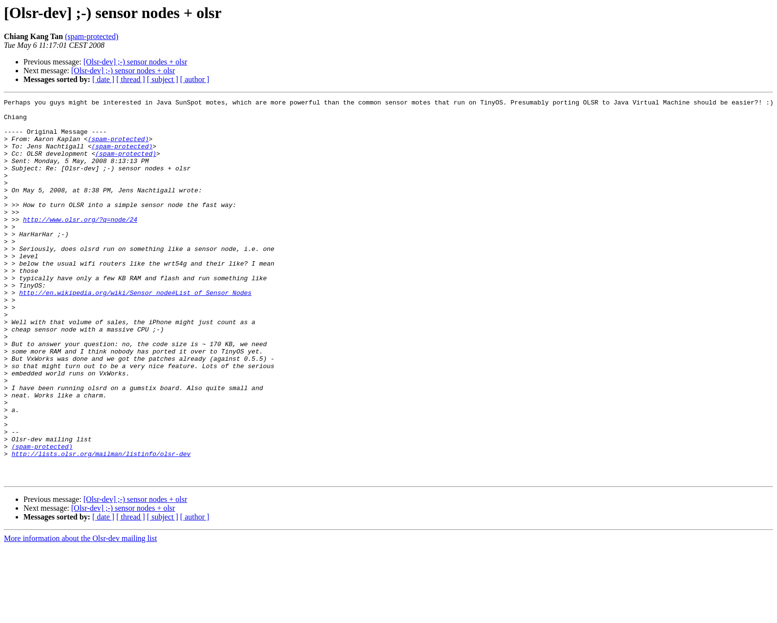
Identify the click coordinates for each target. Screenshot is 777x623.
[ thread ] (130, 79)
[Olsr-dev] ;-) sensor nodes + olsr (136, 62)
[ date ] (103, 79)
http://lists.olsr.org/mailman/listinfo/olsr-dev (101, 525)
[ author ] (195, 79)
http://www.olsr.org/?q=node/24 (80, 244)
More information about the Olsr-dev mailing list (80, 614)
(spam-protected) (91, 36)
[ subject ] (162, 79)
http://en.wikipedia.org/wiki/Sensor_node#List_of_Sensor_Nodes (135, 332)
